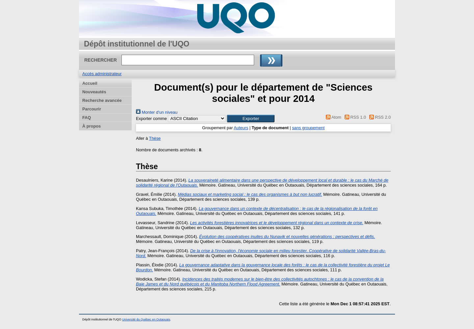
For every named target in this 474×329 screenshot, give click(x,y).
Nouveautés (94, 91)
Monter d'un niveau (156, 112)
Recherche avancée (102, 100)
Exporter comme (151, 118)
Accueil (89, 83)
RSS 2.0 (379, 117)
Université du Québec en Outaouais (146, 319)
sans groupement (308, 127)
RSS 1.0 (354, 117)
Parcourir (91, 108)
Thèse (155, 138)
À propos (91, 126)
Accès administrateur (101, 73)
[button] (251, 118)
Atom (332, 117)
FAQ (86, 117)
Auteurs (241, 127)
